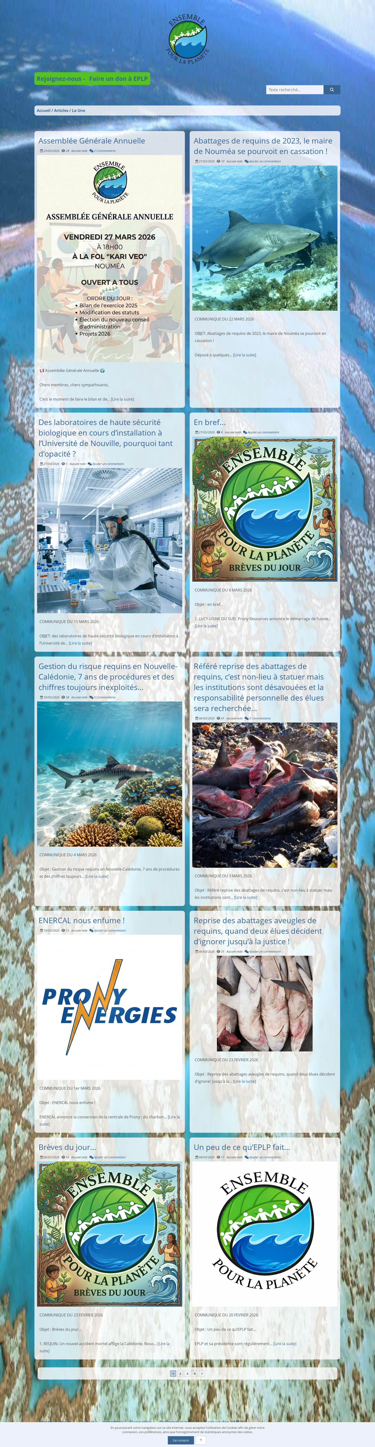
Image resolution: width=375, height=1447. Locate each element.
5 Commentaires (102, 697)
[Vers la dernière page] (202, 1373)
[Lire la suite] (122, 399)
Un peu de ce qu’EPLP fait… (242, 1147)
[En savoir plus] (201, 1440)
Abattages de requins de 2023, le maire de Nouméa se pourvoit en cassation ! (263, 145)
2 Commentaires (102, 151)
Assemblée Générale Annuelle (92, 140)
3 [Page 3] (187, 1373)
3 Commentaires (258, 718)
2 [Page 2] (180, 1373)
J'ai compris (181, 1440)
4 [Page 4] (194, 1373)
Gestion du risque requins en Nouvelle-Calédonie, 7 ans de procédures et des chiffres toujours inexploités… (108, 676)
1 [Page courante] (173, 1373)
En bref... (210, 422)
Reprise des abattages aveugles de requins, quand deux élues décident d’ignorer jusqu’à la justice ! (258, 930)
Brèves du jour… (67, 1147)
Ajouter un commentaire (263, 161)
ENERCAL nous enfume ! (82, 920)
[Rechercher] (332, 89)
